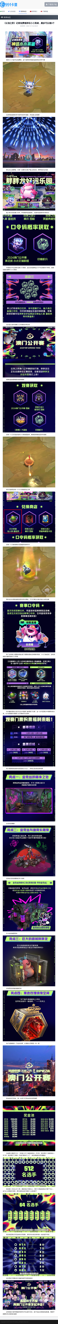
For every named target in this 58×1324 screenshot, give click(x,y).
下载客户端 (51, 4)
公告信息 (11, 11)
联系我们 (33, 11)
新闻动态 (22, 11)
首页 (2, 11)
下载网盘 (44, 11)
